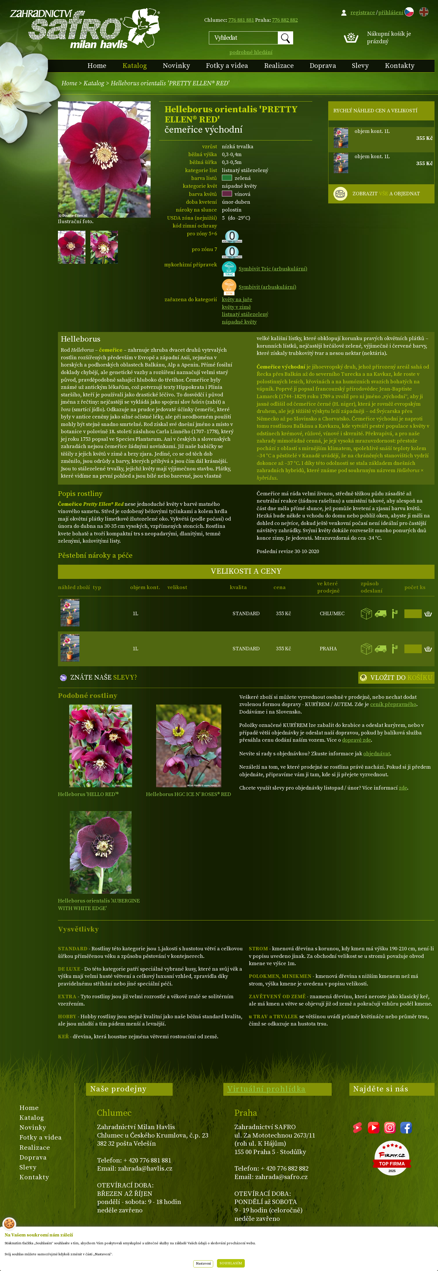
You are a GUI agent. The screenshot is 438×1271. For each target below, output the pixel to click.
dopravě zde (356, 740)
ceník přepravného (393, 704)
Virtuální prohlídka (266, 1089)
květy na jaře (237, 299)
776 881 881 (241, 20)
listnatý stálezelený (245, 314)
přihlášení (391, 12)
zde (403, 788)
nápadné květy (239, 322)
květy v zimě (236, 307)
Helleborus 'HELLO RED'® (88, 794)
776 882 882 (285, 20)
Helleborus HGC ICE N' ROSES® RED (188, 794)
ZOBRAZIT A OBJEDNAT (386, 194)
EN (422, 11)
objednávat (376, 753)
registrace (363, 12)
